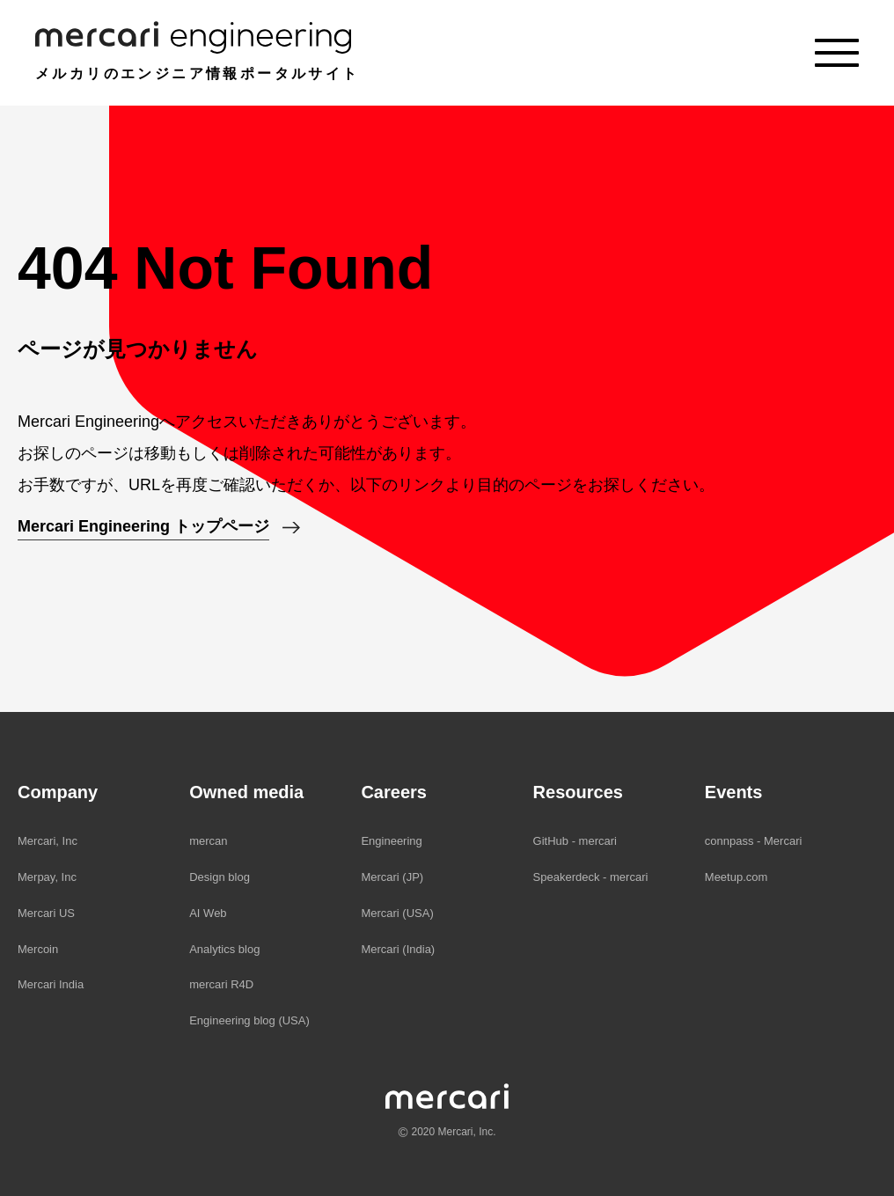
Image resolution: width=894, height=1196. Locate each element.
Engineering (391, 840)
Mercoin (38, 949)
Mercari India (51, 984)
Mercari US (46, 913)
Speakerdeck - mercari (591, 877)
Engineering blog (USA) (249, 1020)
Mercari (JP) (392, 877)
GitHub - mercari (575, 840)
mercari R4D (221, 984)
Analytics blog (224, 949)
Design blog (219, 877)
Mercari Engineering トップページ (143, 526)
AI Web (207, 913)
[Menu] (837, 53)
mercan (208, 840)
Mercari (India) (398, 949)
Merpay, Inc (47, 877)
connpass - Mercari (753, 840)
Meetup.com (736, 877)
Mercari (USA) (397, 913)
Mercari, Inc (47, 840)
